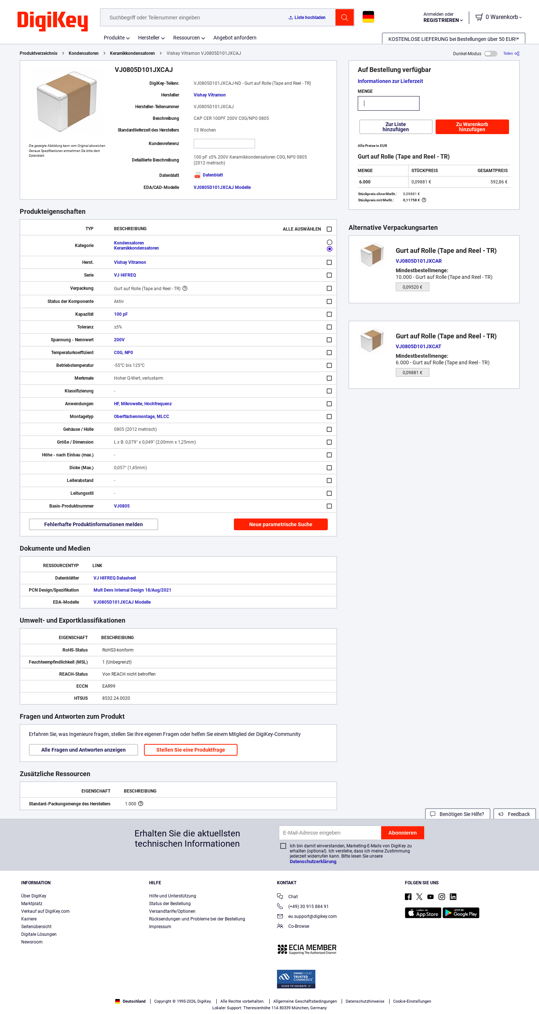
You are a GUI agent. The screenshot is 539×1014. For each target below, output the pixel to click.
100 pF (121, 314)
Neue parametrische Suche (280, 524)
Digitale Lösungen (39, 934)
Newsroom (32, 942)
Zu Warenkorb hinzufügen (472, 126)
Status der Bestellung (170, 903)
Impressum (160, 926)
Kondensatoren (84, 53)
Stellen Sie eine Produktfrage (190, 750)
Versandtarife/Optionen (172, 911)
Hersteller (149, 38)
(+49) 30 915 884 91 (303, 907)
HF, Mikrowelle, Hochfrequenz (143, 403)
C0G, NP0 (123, 352)
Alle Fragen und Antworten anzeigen (83, 750)
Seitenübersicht (36, 926)
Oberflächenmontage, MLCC (141, 416)
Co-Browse (293, 926)
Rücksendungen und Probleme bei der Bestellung (197, 919)
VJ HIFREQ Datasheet (115, 578)
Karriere (29, 919)
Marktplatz (31, 903)
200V (119, 339)
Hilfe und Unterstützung (172, 896)
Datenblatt (208, 175)
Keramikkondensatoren (132, 53)
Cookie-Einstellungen (412, 1001)
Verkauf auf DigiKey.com (45, 911)
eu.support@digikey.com (307, 917)
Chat (287, 897)
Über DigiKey (33, 896)
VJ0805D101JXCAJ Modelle (222, 187)
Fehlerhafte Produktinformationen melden (93, 524)
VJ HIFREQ (125, 275)
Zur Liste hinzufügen (396, 126)
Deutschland (130, 1001)
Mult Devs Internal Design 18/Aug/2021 (132, 590)
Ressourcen (186, 38)
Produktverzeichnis (38, 53)
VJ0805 (122, 506)
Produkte (114, 38)
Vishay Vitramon (210, 95)
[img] (53, 22)
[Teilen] (511, 53)
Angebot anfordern (235, 38)
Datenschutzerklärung (313, 861)
